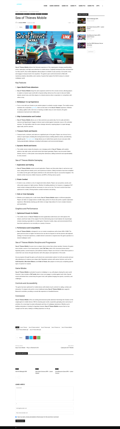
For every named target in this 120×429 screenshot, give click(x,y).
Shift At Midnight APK (20, 371)
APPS (97, 6)
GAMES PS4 (82, 6)
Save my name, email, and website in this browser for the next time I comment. (38, 416)
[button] (103, 6)
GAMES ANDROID (54, 6)
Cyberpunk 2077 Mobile (67, 347)
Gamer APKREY (22, 22)
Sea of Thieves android (34, 327)
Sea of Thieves (23, 327)
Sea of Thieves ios (56, 327)
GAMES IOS (65, 6)
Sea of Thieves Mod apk (35, 329)
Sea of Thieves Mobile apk (22, 329)
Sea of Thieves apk (45, 327)
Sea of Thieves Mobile (67, 327)
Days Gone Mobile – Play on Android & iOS (27, 347)
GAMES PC (73, 6)
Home (45, 6)
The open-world (30, 139)
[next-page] (19, 377)
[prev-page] (16, 377)
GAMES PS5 (91, 6)
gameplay (34, 107)
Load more (91, 51)
